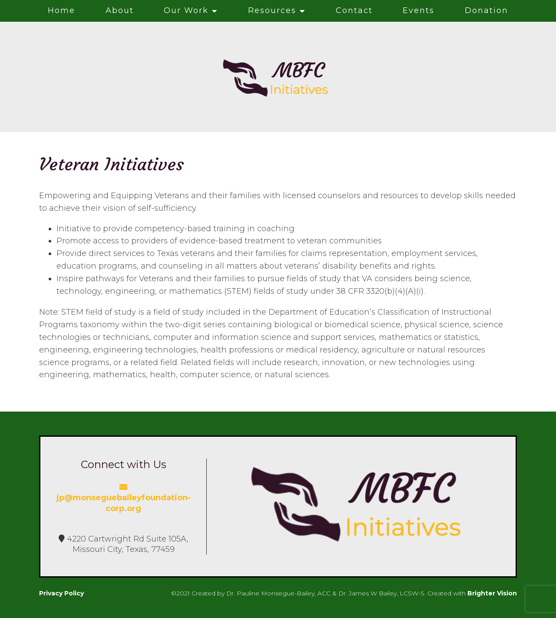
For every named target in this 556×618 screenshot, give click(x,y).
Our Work (186, 10)
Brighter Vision (492, 593)
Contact (354, 10)
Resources (272, 10)
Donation (486, 10)
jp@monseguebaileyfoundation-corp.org (123, 498)
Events (418, 10)
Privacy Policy (61, 593)
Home (61, 10)
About (120, 10)
